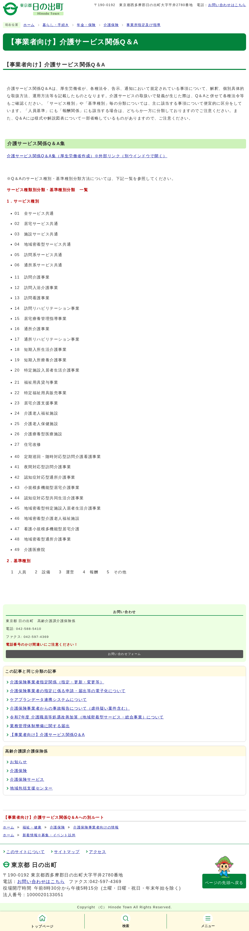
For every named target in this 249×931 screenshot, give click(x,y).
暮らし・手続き (56, 25)
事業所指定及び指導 (143, 25)
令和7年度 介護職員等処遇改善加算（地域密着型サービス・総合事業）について (87, 717)
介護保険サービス (27, 779)
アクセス (97, 852)
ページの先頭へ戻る (224, 883)
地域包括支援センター (31, 788)
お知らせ (18, 762)
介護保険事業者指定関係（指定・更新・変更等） (57, 682)
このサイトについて (25, 852)
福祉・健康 (32, 827)
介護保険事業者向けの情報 (96, 827)
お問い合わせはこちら (227, 5)
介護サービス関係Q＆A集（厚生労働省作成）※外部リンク (87, 156)
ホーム (29, 25)
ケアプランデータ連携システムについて (48, 700)
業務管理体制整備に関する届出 (40, 726)
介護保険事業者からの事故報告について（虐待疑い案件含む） (70, 708)
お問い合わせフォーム (124, 653)
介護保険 (111, 25)
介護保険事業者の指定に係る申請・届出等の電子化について (67, 691)
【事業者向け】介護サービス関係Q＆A (47, 735)
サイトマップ (67, 852)
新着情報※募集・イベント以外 (49, 835)
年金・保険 (86, 25)
